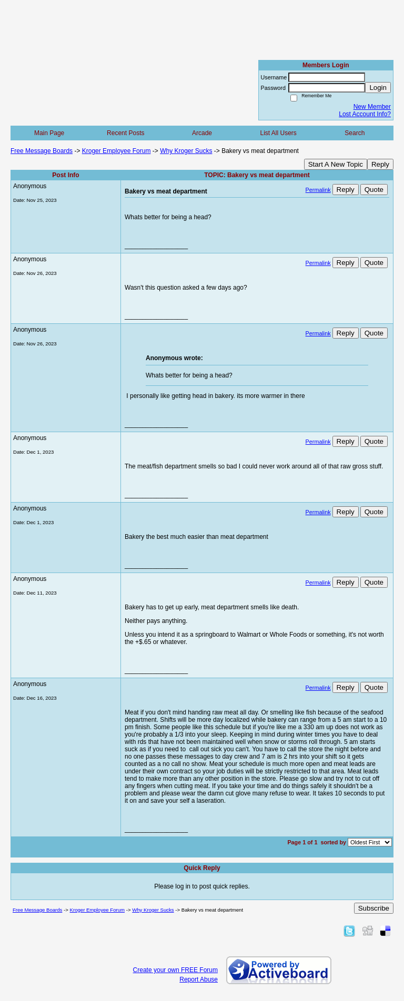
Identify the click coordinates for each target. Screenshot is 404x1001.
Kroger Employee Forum (116, 151)
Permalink (318, 190)
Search (355, 133)
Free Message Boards (42, 151)
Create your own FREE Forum (175, 970)
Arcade (202, 133)
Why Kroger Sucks (186, 151)
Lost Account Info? (365, 114)
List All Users (278, 133)
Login (378, 87)
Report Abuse (198, 979)
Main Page (49, 133)
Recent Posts (125, 133)
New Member (372, 106)
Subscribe (373, 908)
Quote (374, 189)
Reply (380, 164)
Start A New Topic (335, 164)
